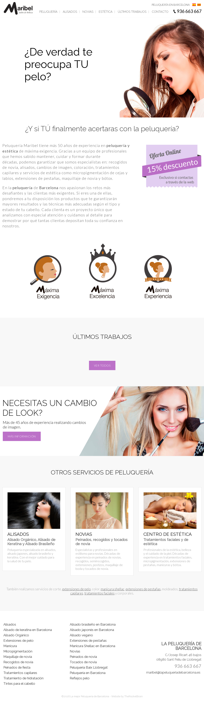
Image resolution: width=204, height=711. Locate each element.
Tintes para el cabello (19, 684)
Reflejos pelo (80, 678)
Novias (87, 12)
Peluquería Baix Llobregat (89, 667)
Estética (105, 12)
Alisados (70, 12)
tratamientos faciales (99, 593)
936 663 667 (189, 11)
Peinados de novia (83, 657)
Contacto (160, 12)
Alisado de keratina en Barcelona (27, 630)
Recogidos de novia (18, 662)
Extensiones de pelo (18, 641)
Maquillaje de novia (17, 657)
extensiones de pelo (76, 589)
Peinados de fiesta (16, 667)
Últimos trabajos (132, 12)
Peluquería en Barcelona (87, 673)
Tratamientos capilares (20, 673)
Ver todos (102, 365)
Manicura (10, 646)
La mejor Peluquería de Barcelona (90, 696)
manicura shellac (112, 589)
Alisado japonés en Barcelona (92, 630)
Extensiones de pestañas (88, 641)
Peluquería (48, 12)
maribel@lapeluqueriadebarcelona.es (173, 672)
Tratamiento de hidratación (23, 678)
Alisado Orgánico (16, 635)
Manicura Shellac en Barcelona (92, 646)
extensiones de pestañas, (143, 589)
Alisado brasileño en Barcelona (93, 624)
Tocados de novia (83, 662)
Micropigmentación (17, 651)
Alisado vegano (81, 635)
